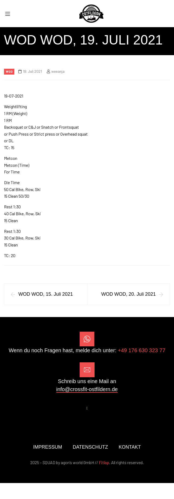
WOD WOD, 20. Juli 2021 (128, 294)
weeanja (58, 71)
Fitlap (104, 462)
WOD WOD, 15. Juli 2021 (45, 294)
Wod (9, 71)
